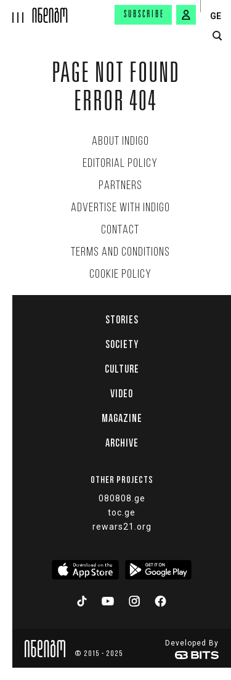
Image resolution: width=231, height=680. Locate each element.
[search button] (217, 36)
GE (215, 16)
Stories (122, 319)
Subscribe (144, 15)
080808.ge (122, 498)
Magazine (122, 418)
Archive (122, 443)
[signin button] (186, 15)
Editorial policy (120, 164)
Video (121, 393)
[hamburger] (16, 11)
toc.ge (122, 512)
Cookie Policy (120, 275)
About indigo (120, 142)
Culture (122, 369)
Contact (120, 230)
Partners (120, 186)
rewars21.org (122, 527)
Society (122, 344)
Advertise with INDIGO (120, 208)
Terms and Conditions (120, 252)
